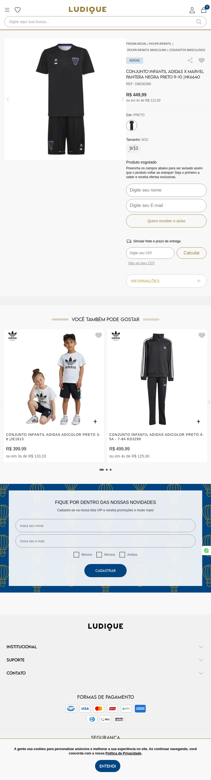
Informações (166, 281)
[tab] (101, 470)
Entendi (107, 766)
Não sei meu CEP (141, 263)
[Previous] (2, 402)
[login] (192, 10)
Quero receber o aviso (166, 221)
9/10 (133, 148)
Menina (109, 555)
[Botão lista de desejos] (17, 10)
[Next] (209, 402)
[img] (122, 99)
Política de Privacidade (123, 753)
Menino (86, 555)
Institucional (105, 646)
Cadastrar (105, 570)
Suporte (105, 659)
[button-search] (199, 22)
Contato (105, 673)
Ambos (132, 555)
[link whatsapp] (206, 550)
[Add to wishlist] (202, 60)
